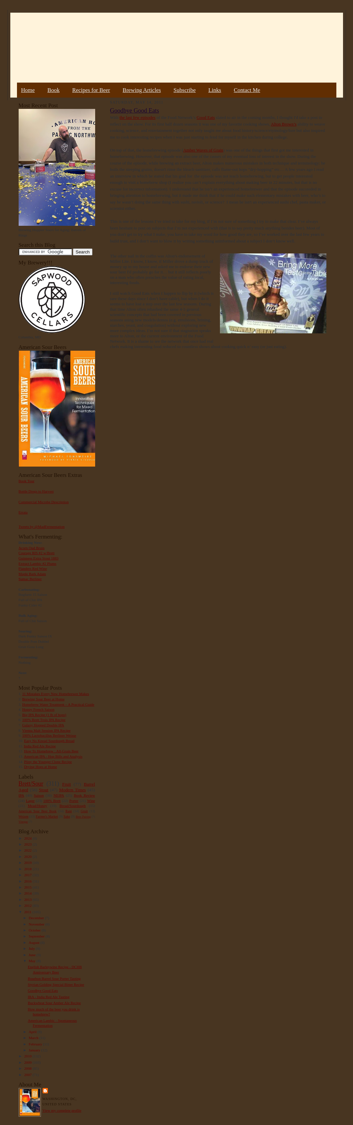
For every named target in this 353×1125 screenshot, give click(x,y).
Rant (69, 811)
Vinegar (23, 821)
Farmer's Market (47, 816)
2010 (28, 1056)
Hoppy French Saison (38, 709)
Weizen (24, 816)
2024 (28, 838)
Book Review (84, 795)
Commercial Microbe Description (44, 502)
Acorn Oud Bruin (32, 548)
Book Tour (27, 481)
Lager (30, 801)
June (32, 955)
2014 (28, 893)
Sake (67, 816)
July (32, 948)
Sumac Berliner (30, 579)
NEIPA (59, 795)
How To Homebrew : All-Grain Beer (51, 751)
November (37, 924)
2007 (28, 1075)
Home (28, 90)
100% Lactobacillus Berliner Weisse (49, 735)
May (32, 961)
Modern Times (72, 789)
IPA (21, 795)
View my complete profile (62, 1110)
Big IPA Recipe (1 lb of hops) (44, 715)
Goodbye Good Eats (43, 990)
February (36, 1044)
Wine (91, 801)
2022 (28, 850)
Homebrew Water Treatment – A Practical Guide (58, 704)
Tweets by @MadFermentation (42, 527)
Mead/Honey (37, 806)
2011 (28, 912)
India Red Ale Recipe (40, 746)
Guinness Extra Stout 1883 (39, 558)
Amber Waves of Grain (203, 150)
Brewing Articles (142, 90)
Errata (23, 512)
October (35, 930)
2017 (28, 875)
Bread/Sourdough (73, 806)
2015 (28, 887)
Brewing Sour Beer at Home (43, 699)
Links (214, 90)
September (37, 936)
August (34, 942)
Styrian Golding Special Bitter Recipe (56, 984)
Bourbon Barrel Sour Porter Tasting (54, 978)
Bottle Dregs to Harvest (36, 491)
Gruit (84, 811)
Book (53, 90)
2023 (28, 844)
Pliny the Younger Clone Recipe (48, 762)
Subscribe (185, 90)
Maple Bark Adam (32, 574)
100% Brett (52, 801)
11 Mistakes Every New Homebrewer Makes (55, 694)
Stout (43, 789)
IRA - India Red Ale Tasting (48, 997)
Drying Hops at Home (40, 767)
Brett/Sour (31, 783)
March (34, 1038)
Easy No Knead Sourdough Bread (49, 741)
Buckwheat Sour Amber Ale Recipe (54, 1003)
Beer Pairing (83, 816)
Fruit (66, 784)
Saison (39, 795)
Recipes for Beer (91, 90)
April (33, 1032)
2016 (28, 881)
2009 (28, 1062)
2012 (28, 906)
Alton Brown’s (283, 124)
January (35, 1050)
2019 (28, 863)
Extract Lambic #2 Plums (38, 563)
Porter (73, 801)
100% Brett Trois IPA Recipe (44, 720)
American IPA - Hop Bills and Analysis (53, 756)
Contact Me (247, 90)
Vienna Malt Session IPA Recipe (46, 730)
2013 (28, 900)
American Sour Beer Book (38, 811)
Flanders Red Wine (33, 568)
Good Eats (206, 117)
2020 (28, 857)
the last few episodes (137, 117)
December (37, 918)
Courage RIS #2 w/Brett (37, 553)
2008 (28, 1068)
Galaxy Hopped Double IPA (43, 725)
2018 (28, 869)
